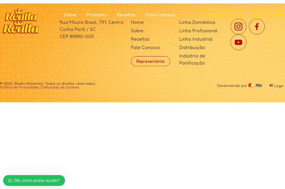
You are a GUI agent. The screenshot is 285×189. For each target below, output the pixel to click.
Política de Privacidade (19, 87)
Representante (220, 15)
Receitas (126, 14)
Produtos (96, 14)
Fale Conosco (160, 14)
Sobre (70, 14)
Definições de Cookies (60, 87)
